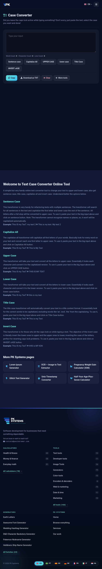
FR (75, 563)
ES (57, 563)
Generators (9, 512)
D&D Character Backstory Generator (19, 534)
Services (57, 528)
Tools (56, 448)
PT (48, 563)
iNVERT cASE (14, 68)
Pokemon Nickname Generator (17, 539)
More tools (61, 78)
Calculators (10, 448)
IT (84, 563)
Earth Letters (9, 517)
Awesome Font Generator (14, 522)
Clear (47, 78)
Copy (11, 78)
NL (93, 563)
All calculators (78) (12, 471)
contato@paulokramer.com (16, 441)
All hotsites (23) (11, 552)
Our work (57, 534)
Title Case (78, 62)
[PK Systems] (6, 4)
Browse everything (61, 522)
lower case (64, 62)
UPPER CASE (48, 62)
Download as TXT (29, 78)
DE (66, 563)
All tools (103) (60, 504)
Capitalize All (31, 62)
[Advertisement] (51, 105)
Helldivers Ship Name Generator (17, 545)
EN (39, 563)
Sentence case (14, 62)
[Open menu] (96, 4)
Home (56, 517)
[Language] (88, 4)
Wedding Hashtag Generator (15, 528)
